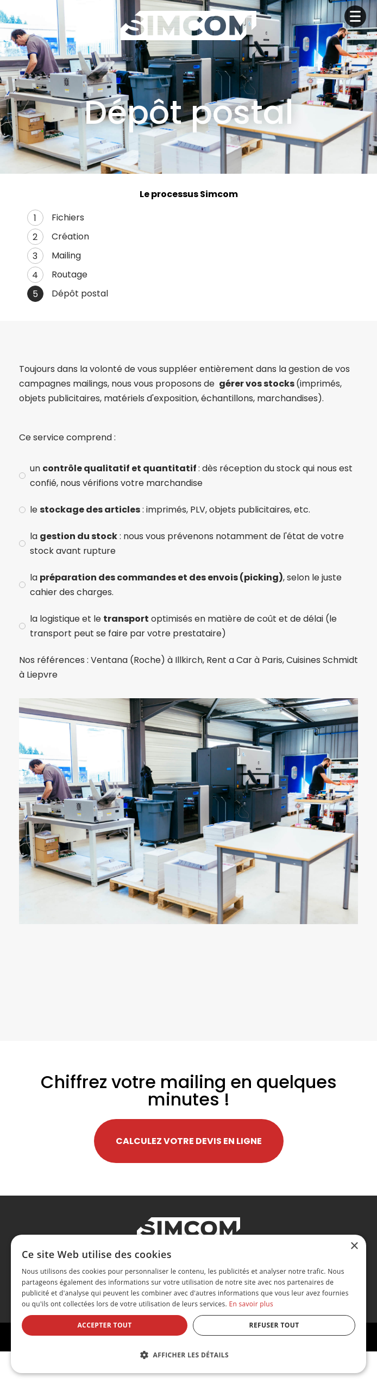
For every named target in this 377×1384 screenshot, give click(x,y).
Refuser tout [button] (274, 1325)
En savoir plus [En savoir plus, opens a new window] (251, 1304)
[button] (188, 1353)
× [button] (354, 1246)
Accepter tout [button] (104, 1325)
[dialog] (188, 1304)
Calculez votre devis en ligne (189, 1141)
